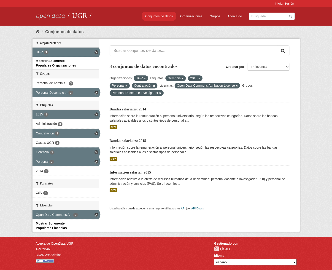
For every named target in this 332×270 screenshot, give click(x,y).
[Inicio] (38, 31)
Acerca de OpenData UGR (55, 243)
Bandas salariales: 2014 (128, 109)
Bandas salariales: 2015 (128, 141)
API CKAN (43, 249)
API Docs (197, 208)
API (183, 208)
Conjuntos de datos (159, 16)
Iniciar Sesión (284, 3)
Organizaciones (191, 16)
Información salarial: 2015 (130, 172)
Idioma (219, 255)
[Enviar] (290, 16)
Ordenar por (235, 67)
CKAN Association (49, 255)
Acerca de (234, 16)
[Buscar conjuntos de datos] (272, 16)
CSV (113, 127)
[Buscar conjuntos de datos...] (193, 50)
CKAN (222, 248)
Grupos (215, 16)
